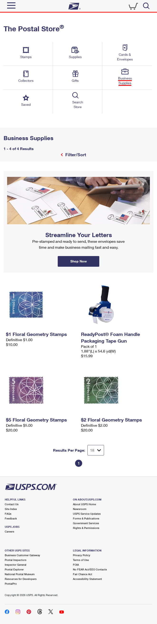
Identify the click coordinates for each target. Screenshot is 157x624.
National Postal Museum (20, 574)
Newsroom (79, 508)
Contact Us (12, 504)
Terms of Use (81, 559)
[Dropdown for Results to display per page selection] (95, 450)
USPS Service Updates (87, 513)
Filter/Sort (75, 154)
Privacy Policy (81, 555)
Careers (9, 531)
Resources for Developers (21, 578)
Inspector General (15, 564)
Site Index (11, 508)
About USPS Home (84, 504)
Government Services (86, 523)
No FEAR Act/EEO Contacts (90, 569)
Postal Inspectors (15, 559)
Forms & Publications (86, 518)
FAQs (8, 513)
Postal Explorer (14, 569)
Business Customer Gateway (22, 555)
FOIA (76, 564)
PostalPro (11, 583)
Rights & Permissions (86, 527)
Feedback (11, 518)
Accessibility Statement (87, 578)
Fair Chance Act (82, 574)
